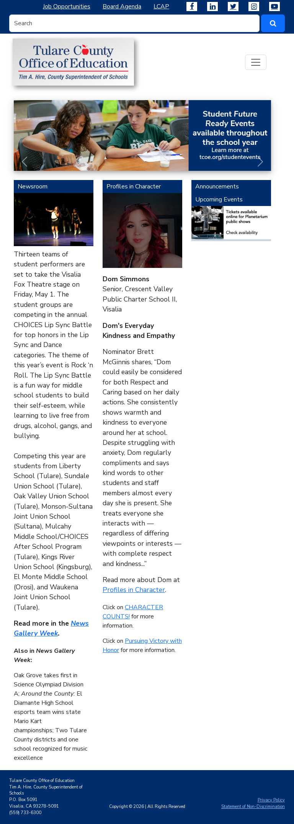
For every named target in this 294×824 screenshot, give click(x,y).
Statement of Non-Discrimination (253, 806)
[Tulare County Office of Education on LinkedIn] (212, 6)
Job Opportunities (66, 6)
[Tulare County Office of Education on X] (233, 6)
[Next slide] (260, 161)
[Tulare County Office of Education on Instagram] (253, 6)
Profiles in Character (134, 589)
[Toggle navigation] (255, 62)
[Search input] (134, 23)
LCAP (161, 6)
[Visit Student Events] (142, 135)
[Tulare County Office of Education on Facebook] (191, 6)
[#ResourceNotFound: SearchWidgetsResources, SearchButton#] (273, 23)
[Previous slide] (24, 161)
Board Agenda (122, 6)
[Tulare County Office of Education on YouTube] (274, 6)
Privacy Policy (271, 800)
